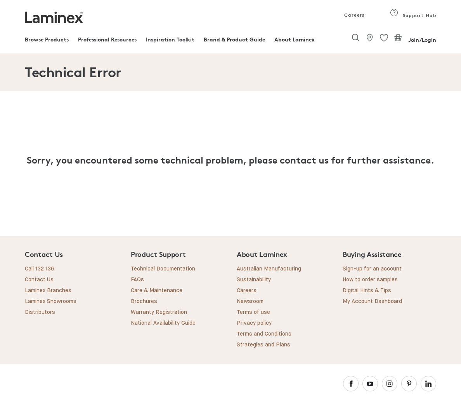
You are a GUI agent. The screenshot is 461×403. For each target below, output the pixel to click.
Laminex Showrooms (50, 301)
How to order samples (370, 279)
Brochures (144, 301)
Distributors (40, 312)
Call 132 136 (39, 269)
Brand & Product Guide (234, 39)
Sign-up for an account (372, 269)
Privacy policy (254, 323)
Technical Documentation (163, 269)
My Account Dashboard (372, 301)
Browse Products (47, 39)
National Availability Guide (163, 323)
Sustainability (254, 279)
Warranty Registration (159, 312)
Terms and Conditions (264, 334)
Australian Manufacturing (269, 269)
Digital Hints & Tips (367, 290)
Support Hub (413, 15)
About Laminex (294, 39)
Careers (354, 15)
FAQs (137, 279)
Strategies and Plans (263, 345)
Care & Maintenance (156, 290)
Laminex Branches (48, 290)
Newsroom (250, 301)
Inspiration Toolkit (170, 39)
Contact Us (39, 279)
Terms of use (253, 312)
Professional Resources (107, 39)
